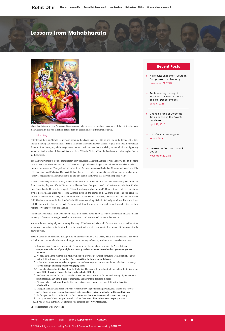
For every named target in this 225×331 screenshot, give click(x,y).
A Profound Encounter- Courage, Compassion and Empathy (168, 77)
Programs (48, 320)
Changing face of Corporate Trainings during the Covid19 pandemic (166, 117)
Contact (185, 7)
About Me (75, 7)
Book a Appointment (80, 320)
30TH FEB (116, 326)
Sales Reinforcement (95, 7)
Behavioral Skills (134, 7)
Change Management (159, 7)
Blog (61, 320)
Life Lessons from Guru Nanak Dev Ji (166, 150)
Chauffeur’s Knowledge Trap (166, 134)
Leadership (116, 7)
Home (63, 7)
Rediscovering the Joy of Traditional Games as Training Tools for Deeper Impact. (167, 96)
